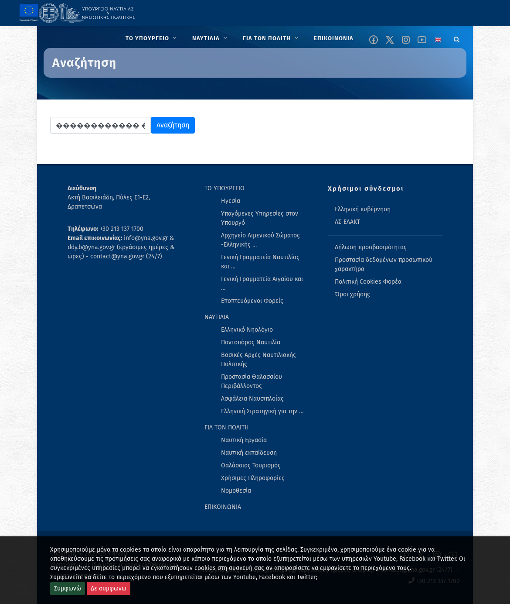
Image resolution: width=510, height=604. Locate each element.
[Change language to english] (438, 40)
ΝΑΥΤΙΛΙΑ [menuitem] (216, 317)
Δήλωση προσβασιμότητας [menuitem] (371, 247)
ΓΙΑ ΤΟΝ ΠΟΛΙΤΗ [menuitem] (226, 427)
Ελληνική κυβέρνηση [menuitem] (363, 209)
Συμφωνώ (67, 588)
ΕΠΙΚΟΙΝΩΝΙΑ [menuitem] (222, 507)
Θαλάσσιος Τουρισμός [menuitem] (251, 465)
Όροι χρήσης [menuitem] (352, 294)
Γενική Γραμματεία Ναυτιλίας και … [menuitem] (260, 262)
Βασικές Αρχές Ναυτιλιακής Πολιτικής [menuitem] (258, 359)
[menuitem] (152, 38)
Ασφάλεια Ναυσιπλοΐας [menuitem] (252, 398)
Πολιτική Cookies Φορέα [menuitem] (368, 281)
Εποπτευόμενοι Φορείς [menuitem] (252, 301)
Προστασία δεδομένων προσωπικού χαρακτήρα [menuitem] (383, 264)
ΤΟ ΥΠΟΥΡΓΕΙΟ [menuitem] (224, 188)
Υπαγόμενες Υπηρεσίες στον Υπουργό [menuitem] (259, 218)
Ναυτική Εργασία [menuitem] (244, 440)
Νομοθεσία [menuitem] (236, 490)
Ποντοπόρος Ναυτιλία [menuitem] (250, 342)
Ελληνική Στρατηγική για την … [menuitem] (262, 411)
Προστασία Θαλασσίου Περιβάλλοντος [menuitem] (251, 381)
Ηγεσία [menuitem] (230, 201)
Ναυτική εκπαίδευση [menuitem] (249, 452)
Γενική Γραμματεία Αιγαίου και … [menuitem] (262, 283)
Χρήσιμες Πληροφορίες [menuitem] (253, 478)
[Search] (457, 38)
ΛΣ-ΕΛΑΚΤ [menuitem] (347, 222)
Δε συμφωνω (108, 588)
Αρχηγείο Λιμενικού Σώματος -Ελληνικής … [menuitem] (260, 240)
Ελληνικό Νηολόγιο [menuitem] (247, 329)
